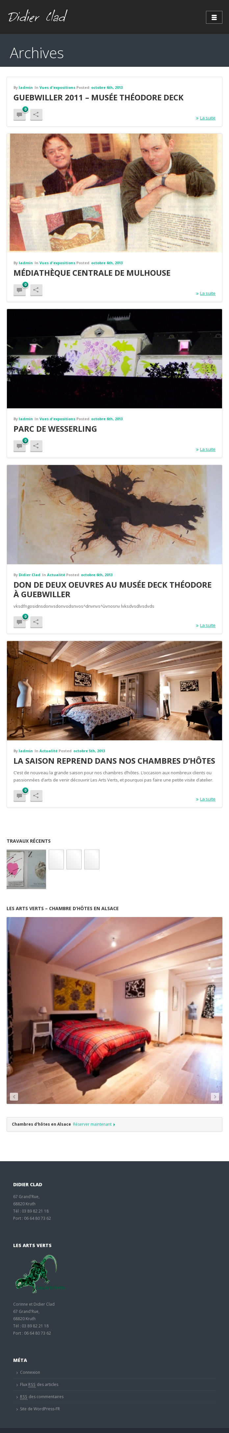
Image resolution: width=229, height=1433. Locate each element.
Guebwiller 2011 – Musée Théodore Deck (98, 97)
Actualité (56, 574)
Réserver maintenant (94, 1124)
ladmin (26, 87)
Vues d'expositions (57, 87)
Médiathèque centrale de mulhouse (91, 272)
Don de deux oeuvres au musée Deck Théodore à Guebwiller (112, 589)
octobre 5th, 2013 (89, 750)
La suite (206, 118)
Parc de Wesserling (55, 428)
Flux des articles (39, 1385)
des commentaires (42, 1397)
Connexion (30, 1372)
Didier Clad (29, 574)
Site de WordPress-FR (40, 1409)
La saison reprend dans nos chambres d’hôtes (114, 760)
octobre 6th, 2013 (107, 87)
